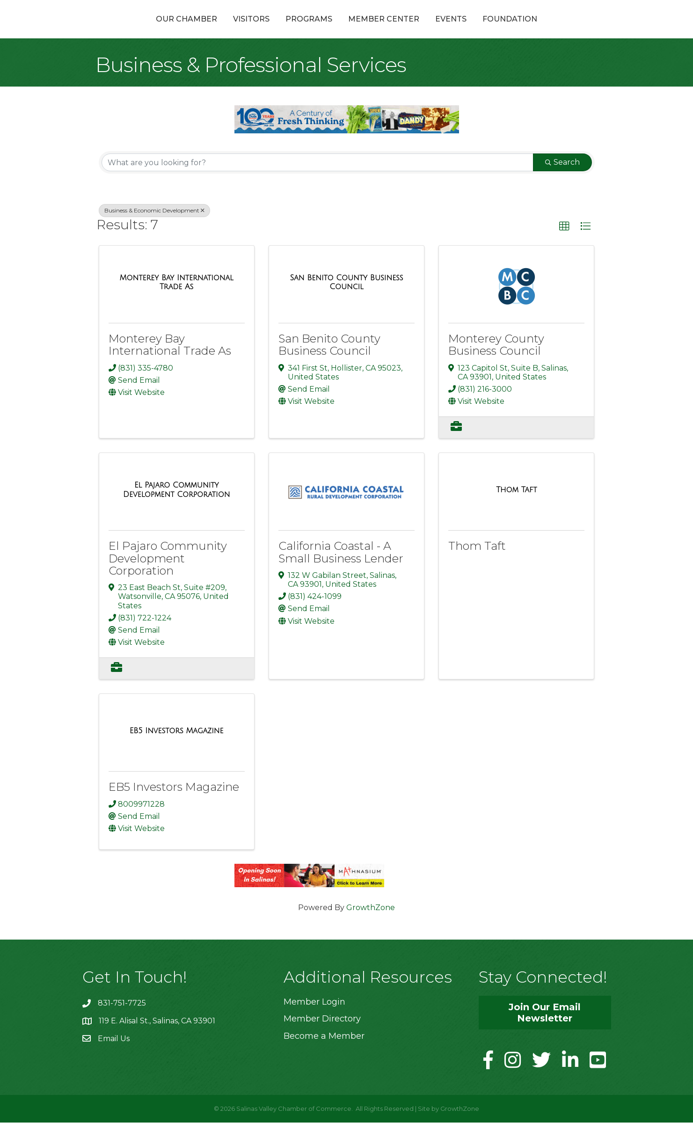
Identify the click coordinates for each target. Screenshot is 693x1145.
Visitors (201, 29)
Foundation (560, 29)
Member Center (433, 29)
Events (501, 29)
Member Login (314, 1024)
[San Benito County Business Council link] (346, 304)
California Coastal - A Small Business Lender (340, 574)
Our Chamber (136, 29)
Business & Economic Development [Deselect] (154, 232)
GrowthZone (370, 930)
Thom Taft (477, 568)
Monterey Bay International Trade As (170, 367)
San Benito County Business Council (329, 367)
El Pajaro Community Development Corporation (168, 581)
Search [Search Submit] (562, 184)
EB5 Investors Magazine (174, 809)
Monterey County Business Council (496, 367)
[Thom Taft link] (516, 512)
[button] (564, 249)
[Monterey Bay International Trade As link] (177, 304)
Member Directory (322, 1041)
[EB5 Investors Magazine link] (177, 753)
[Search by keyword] (317, 185)
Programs (258, 29)
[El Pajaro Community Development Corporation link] (177, 512)
